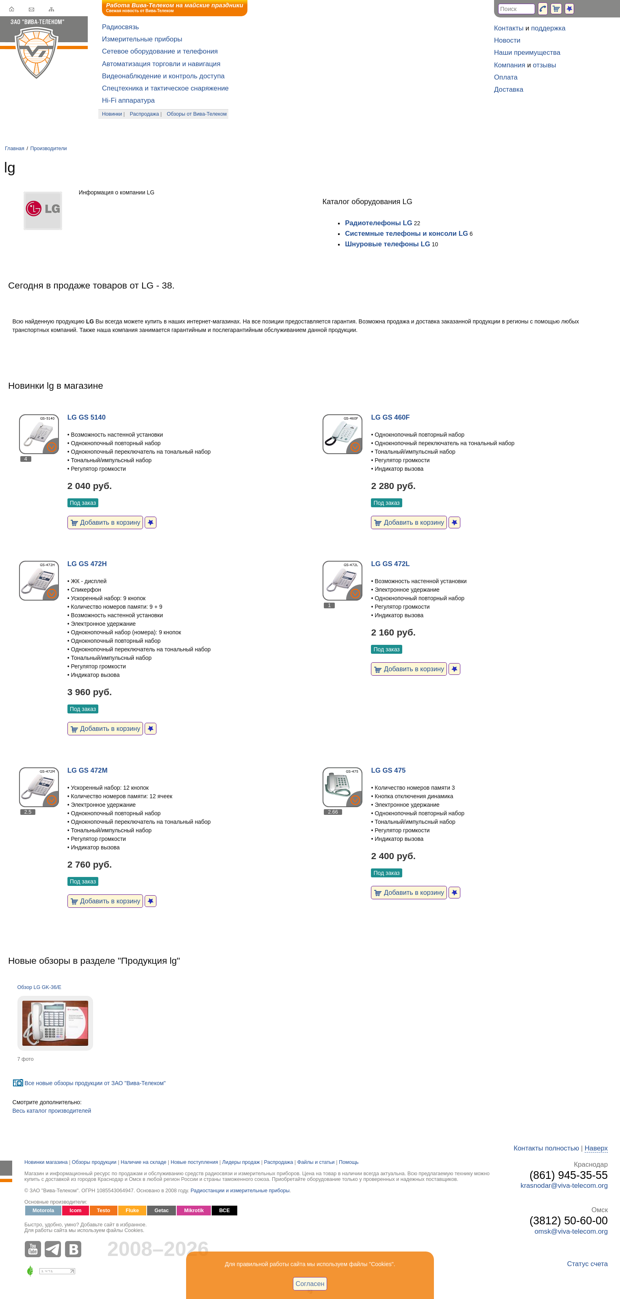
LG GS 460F (390, 417)
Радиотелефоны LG (378, 223)
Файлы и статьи (316, 1162)
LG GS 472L (390, 564)
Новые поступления (194, 1162)
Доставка (508, 89)
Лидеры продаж (241, 1162)
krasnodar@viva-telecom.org (564, 1185)
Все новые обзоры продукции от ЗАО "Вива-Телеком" (95, 1083)
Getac (161, 1210)
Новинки (112, 114)
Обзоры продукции (94, 1162)
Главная (14, 148)
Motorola (43, 1210)
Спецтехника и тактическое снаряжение (165, 88)
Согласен (310, 1283)
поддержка (548, 28)
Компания (509, 65)
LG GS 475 (388, 770)
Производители (48, 148)
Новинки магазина (45, 1162)
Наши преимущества (527, 52)
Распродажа (144, 114)
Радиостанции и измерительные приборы (240, 1190)
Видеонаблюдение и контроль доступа (163, 76)
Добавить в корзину (105, 522)
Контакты (508, 28)
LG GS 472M (87, 770)
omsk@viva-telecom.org (571, 1231)
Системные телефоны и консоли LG (406, 233)
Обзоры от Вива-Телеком (197, 114)
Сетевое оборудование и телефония (160, 51)
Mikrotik (194, 1210)
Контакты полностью (546, 1148)
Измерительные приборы (142, 39)
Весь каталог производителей (52, 1110)
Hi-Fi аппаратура (128, 100)
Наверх (596, 1148)
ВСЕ (224, 1210)
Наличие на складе (144, 1162)
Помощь (349, 1162)
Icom (75, 1210)
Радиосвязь (120, 27)
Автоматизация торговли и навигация (161, 64)
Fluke (132, 1210)
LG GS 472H (87, 564)
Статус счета (587, 1264)
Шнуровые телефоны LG (387, 244)
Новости (507, 40)
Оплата (506, 77)
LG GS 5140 (86, 417)
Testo (104, 1210)
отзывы (544, 65)
